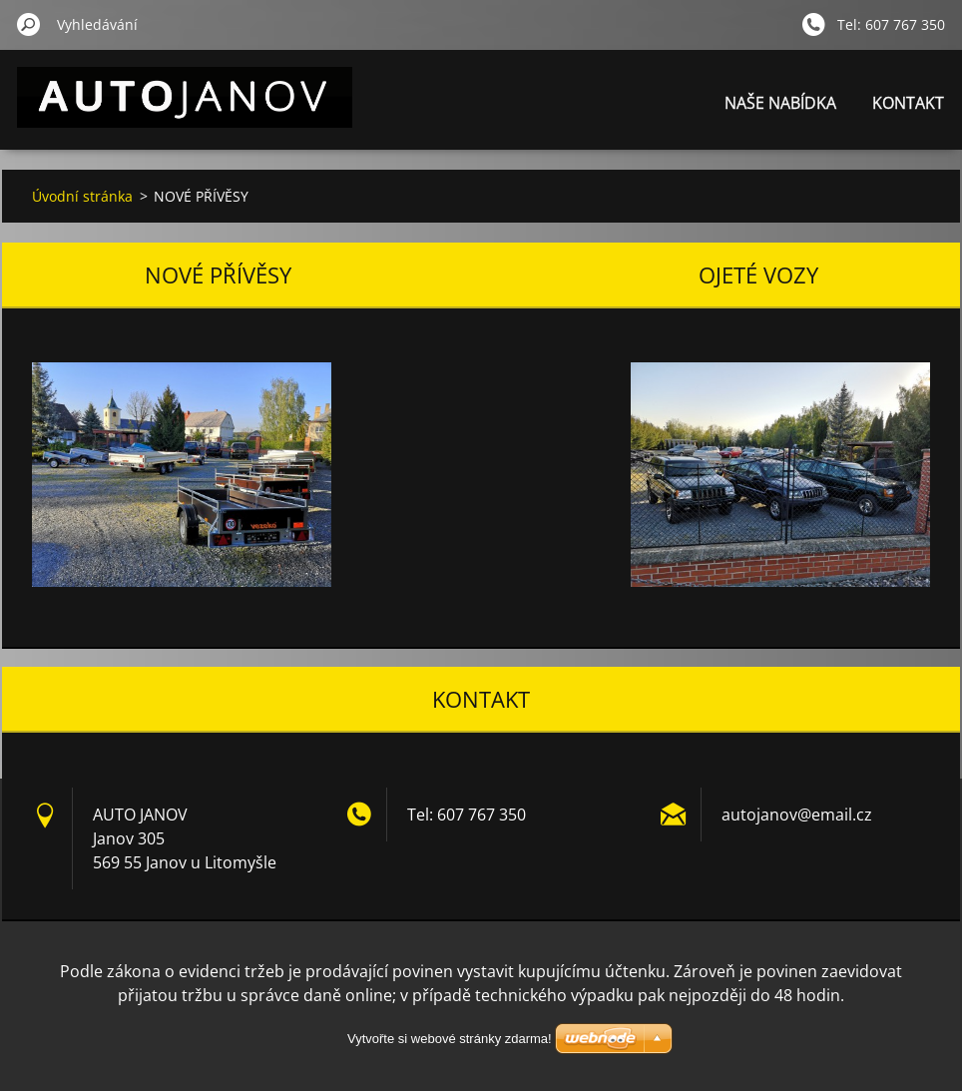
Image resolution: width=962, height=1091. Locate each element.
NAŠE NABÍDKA (780, 103)
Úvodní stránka (82, 196)
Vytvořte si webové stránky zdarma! (449, 1038)
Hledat (29, 24)
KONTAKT (908, 103)
